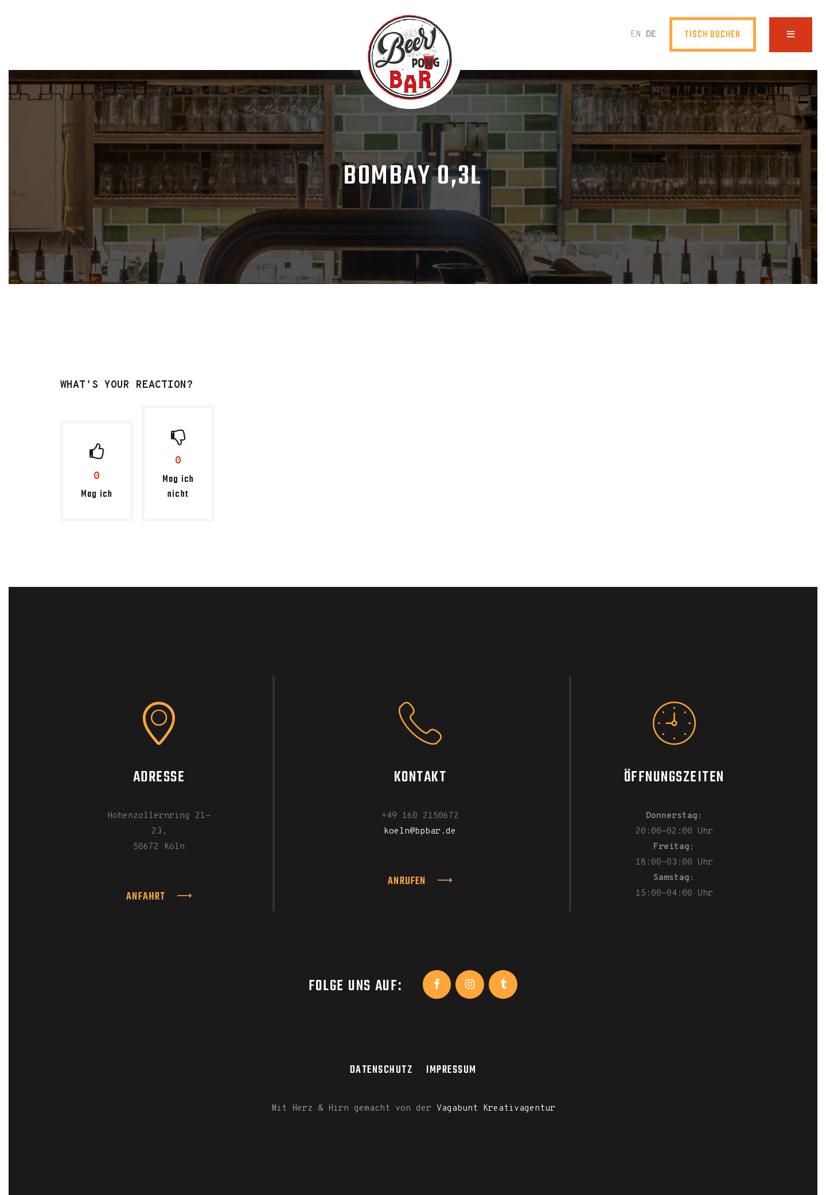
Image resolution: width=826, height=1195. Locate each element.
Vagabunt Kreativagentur (496, 1108)
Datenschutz (381, 1070)
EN (635, 34)
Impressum (451, 1070)
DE (651, 34)
